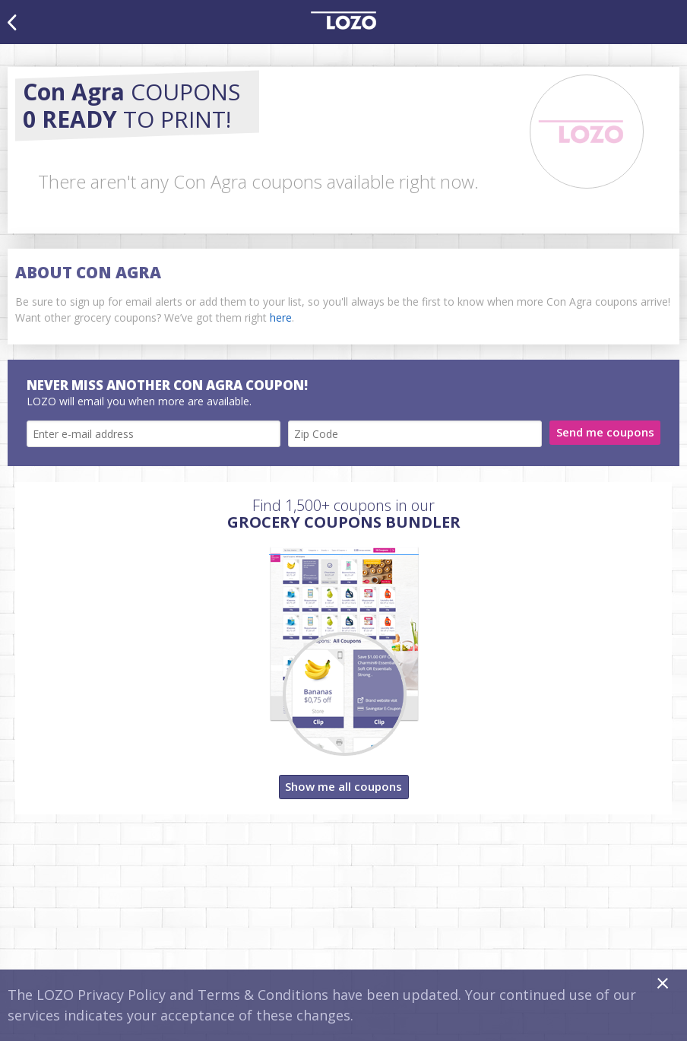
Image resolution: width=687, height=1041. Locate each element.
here (281, 317)
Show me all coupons (343, 786)
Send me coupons (605, 432)
